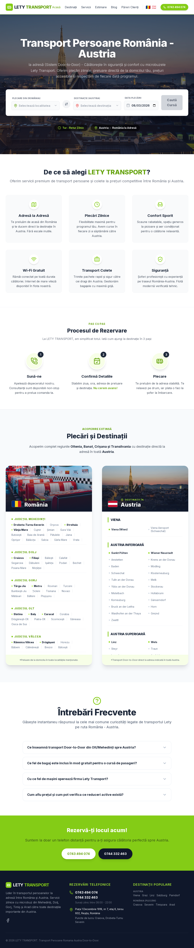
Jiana (70, 535)
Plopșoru (48, 596)
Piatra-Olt (41, 619)
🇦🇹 (154, 7)
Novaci (67, 591)
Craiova (19, 558)
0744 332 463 (115, 854)
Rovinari (54, 586)
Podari (64, 563)
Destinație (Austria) (87, 98)
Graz (145, 895)
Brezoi (50, 647)
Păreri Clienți (130, 7)
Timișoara (161, 904)
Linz (152, 895)
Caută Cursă (172, 102)
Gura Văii (67, 530)
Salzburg (162, 895)
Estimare (101, 7)
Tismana (52, 591)
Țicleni (37, 591)
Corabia (66, 614)
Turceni (69, 586)
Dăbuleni (35, 563)
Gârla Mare (62, 540)
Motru (38, 586)
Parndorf (174, 895)
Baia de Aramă (37, 535)
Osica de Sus (20, 624)
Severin (149, 904)
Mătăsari (17, 596)
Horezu (66, 642)
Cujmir (39, 530)
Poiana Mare (20, 568)
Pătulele (56, 535)
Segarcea (18, 563)
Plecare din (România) (26, 98)
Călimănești (34, 647)
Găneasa (77, 619)
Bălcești (64, 647)
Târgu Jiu (20, 586)
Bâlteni (32, 596)
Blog (114, 7)
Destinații (71, 7)
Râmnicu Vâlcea (24, 642)
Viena (136, 895)
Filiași (36, 558)
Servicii (86, 7)
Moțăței (38, 568)
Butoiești (18, 535)
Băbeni (17, 647)
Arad (172, 904)
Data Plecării (133, 98)
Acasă (56, 7)
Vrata (77, 540)
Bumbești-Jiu (20, 591)
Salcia (46, 540)
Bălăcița (32, 540)
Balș (33, 614)
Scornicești (59, 619)
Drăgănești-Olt (21, 619)
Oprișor (17, 540)
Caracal (49, 614)
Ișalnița (50, 563)
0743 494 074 (174, 7)
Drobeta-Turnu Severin (29, 525)
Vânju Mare (21, 530)
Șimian (52, 530)
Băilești (50, 558)
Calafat (64, 558)
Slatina (18, 614)
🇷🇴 (148, 7)
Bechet (78, 563)
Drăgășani (49, 642)
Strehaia (72, 525)
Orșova (56, 525)
